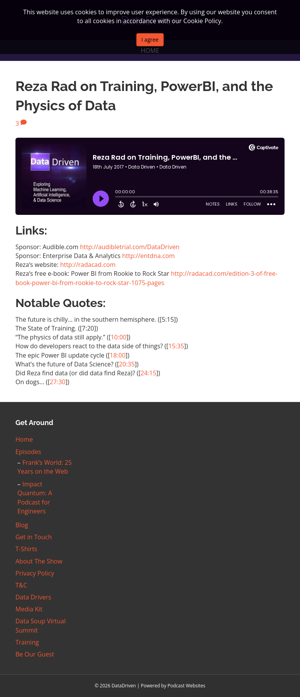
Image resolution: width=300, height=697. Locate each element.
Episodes (28, 451)
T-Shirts (26, 549)
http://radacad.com (88, 264)
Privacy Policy (34, 573)
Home (24, 439)
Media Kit (28, 609)
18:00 (117, 355)
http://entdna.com (148, 255)
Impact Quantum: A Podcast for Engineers (34, 497)
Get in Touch (33, 537)
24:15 (148, 373)
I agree (149, 39)
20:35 (127, 364)
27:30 (58, 382)
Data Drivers (33, 597)
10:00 (119, 337)
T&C (21, 585)
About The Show (39, 561)
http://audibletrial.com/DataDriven (130, 247)
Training (27, 642)
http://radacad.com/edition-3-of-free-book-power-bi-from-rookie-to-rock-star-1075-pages (146, 278)
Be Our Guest (34, 654)
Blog (21, 525)
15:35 (176, 346)
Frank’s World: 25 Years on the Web (44, 467)
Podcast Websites (186, 685)
